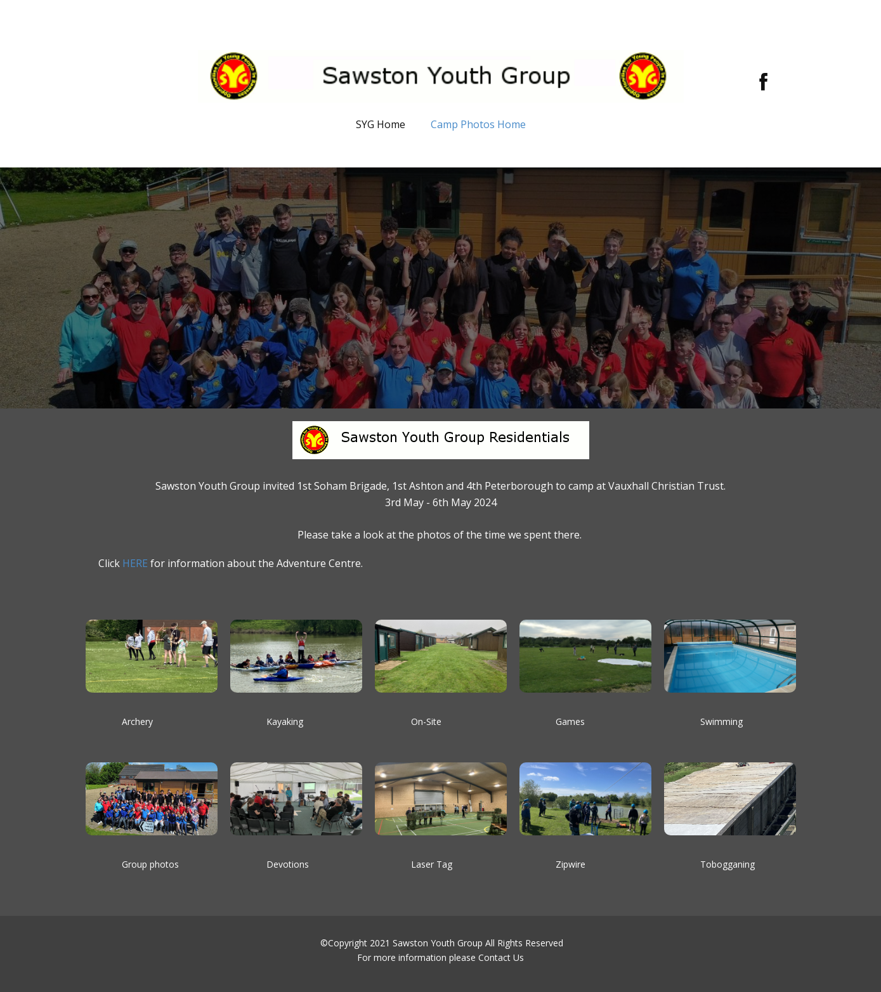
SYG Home (380, 124)
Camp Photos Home (478, 124)
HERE (135, 563)
